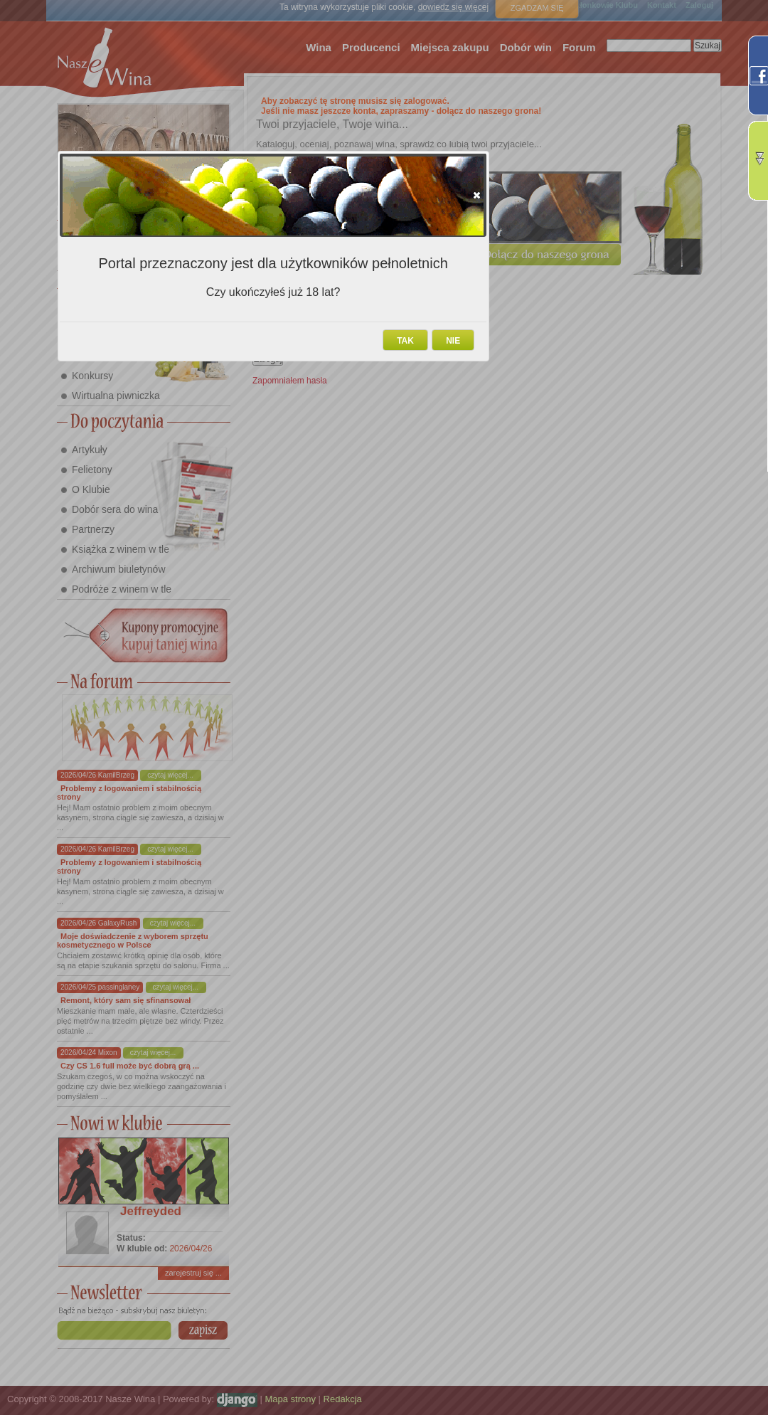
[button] (476, 195)
